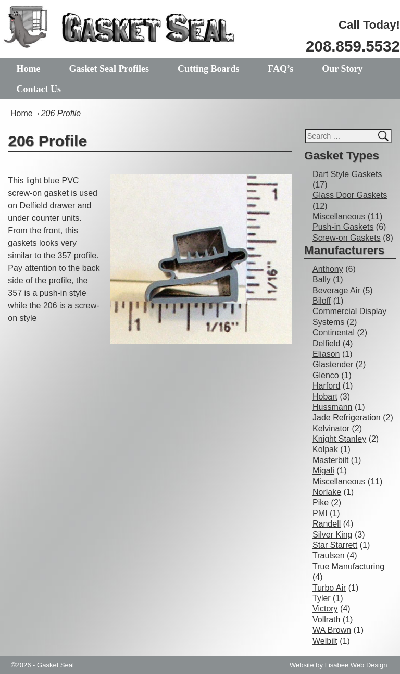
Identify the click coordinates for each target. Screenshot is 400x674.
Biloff (321, 300)
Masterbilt (330, 460)
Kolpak (325, 449)
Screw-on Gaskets (346, 237)
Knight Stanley (339, 438)
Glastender (332, 364)
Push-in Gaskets (342, 226)
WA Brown (331, 630)
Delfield (326, 343)
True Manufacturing (348, 566)
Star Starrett (334, 545)
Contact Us (39, 89)
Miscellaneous (338, 216)
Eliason (326, 354)
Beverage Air (336, 290)
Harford (326, 385)
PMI (319, 513)
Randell (326, 523)
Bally (321, 279)
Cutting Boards (209, 69)
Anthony (327, 269)
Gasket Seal (55, 665)
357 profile (77, 255)
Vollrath (326, 619)
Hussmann (332, 407)
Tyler (321, 598)
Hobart (325, 396)
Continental (333, 332)
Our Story (342, 69)
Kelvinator (330, 428)
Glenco (325, 375)
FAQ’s (280, 69)
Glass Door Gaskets (349, 195)
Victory (325, 608)
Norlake (326, 492)
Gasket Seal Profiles (109, 69)
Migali (323, 470)
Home (29, 69)
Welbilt (325, 640)
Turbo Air (329, 587)
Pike (320, 502)
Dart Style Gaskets (347, 174)
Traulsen (328, 555)
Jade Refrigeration (346, 417)
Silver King (332, 534)
